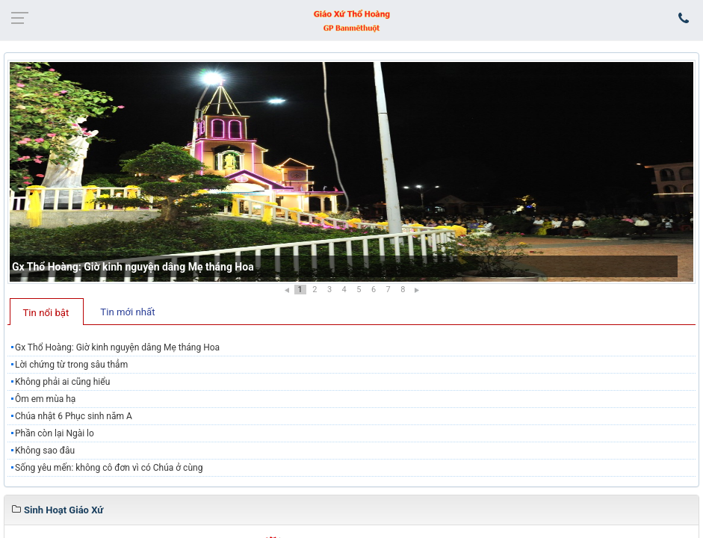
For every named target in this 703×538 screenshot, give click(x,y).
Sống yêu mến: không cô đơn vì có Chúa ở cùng (108, 468)
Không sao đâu (45, 450)
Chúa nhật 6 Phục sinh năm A (73, 416)
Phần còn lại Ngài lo (54, 433)
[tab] (47, 311)
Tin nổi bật (46, 312)
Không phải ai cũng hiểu (62, 382)
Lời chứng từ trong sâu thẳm (71, 364)
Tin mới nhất (127, 312)
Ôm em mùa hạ (45, 399)
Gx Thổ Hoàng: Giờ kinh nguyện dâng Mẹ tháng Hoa (133, 267)
